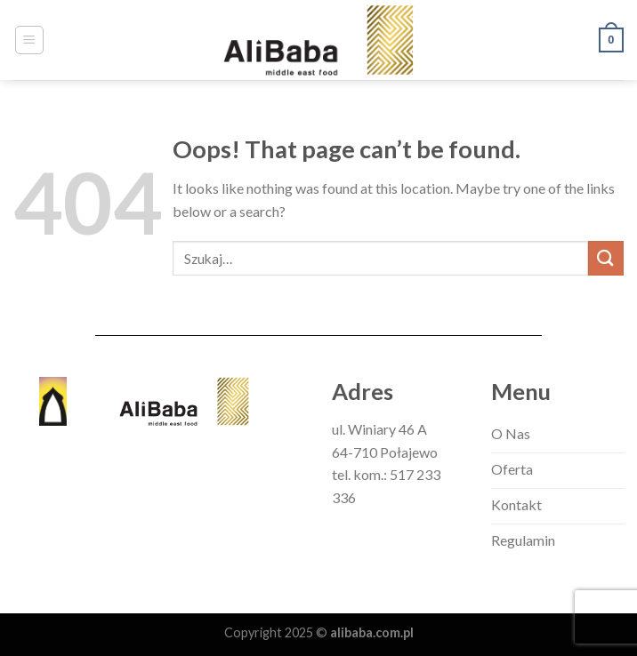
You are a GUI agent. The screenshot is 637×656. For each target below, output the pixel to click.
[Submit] (606, 258)
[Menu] (29, 40)
